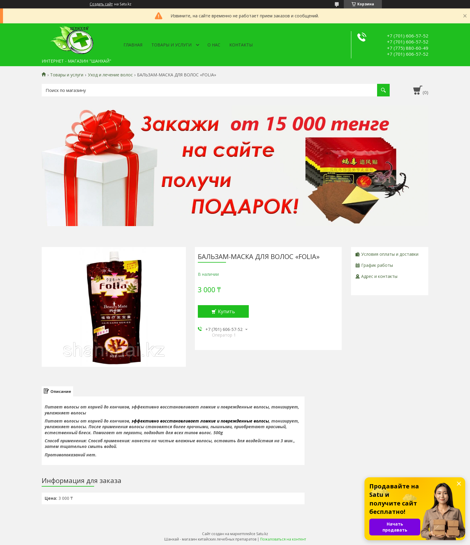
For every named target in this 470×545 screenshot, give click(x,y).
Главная (132, 45)
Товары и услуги (171, 45)
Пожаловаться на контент (283, 539)
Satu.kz (262, 533)
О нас (213, 45)
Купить (226, 311)
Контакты (241, 45)
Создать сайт (101, 4)
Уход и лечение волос (110, 75)
